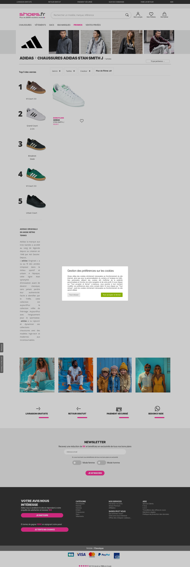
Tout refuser (74, 295)
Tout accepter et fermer (112, 295)
